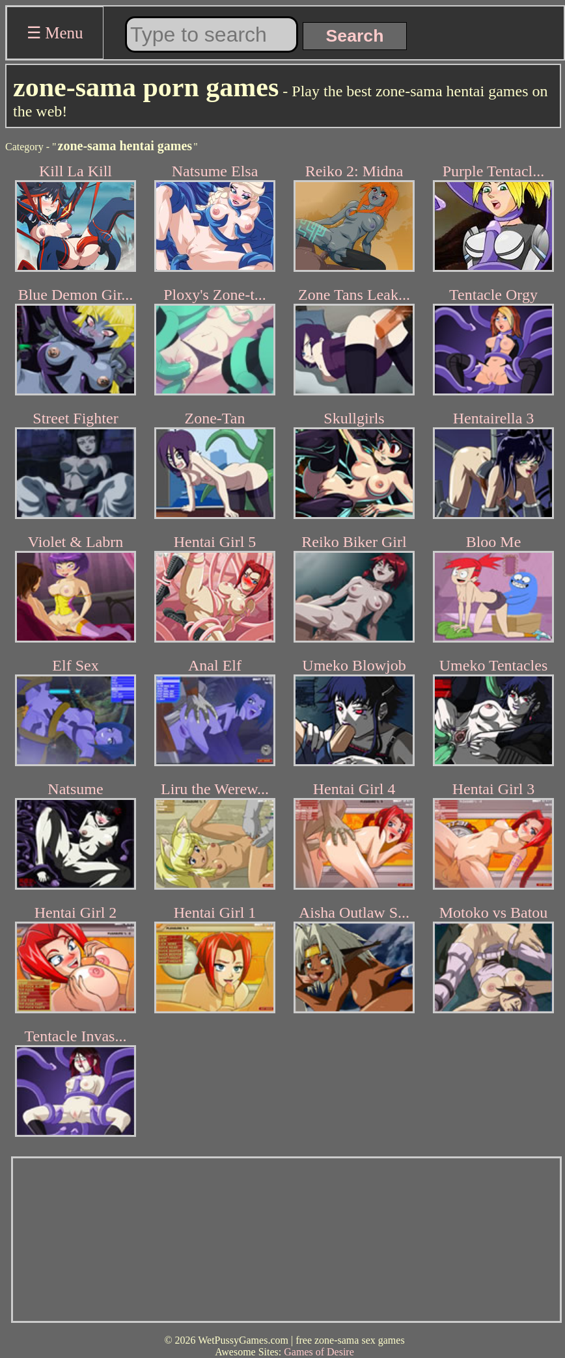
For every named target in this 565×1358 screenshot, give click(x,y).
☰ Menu (55, 33)
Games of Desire (319, 1351)
